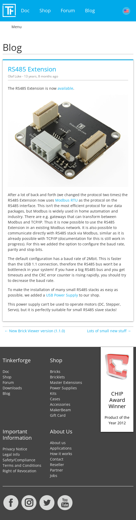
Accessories (60, 404)
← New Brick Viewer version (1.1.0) (34, 330)
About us (58, 442)
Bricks (55, 371)
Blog (90, 10)
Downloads (12, 387)
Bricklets (57, 376)
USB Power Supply (62, 295)
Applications (61, 448)
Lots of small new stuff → (109, 330)
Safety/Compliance (19, 459)
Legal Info (11, 454)
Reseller (57, 464)
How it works (61, 453)
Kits (53, 393)
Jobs (53, 475)
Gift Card (58, 415)
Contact (56, 459)
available (65, 88)
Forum (68, 10)
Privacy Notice (15, 448)
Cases (55, 398)
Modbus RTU (66, 200)
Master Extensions (66, 382)
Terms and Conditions (22, 465)
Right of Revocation (19, 470)
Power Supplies (63, 387)
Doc (25, 10)
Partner (56, 470)
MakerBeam (60, 409)
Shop (45, 10)
